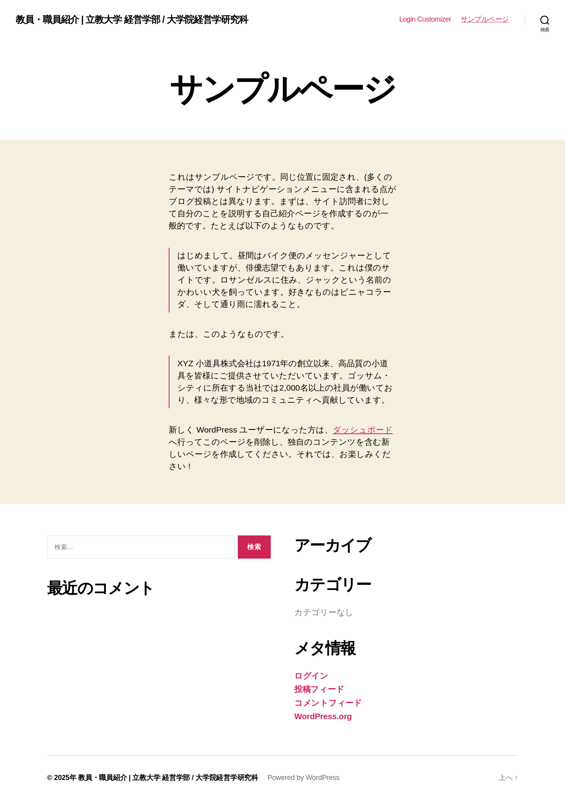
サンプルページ (485, 19)
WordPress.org (323, 716)
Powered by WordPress (303, 778)
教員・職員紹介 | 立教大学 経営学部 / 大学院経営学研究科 (132, 19)
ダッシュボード (363, 429)
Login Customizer (425, 19)
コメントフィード (328, 702)
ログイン (311, 675)
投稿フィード (319, 689)
